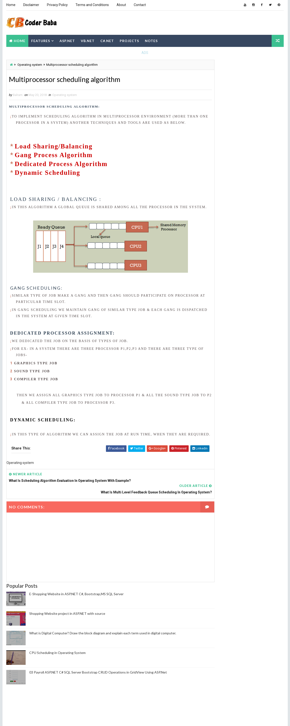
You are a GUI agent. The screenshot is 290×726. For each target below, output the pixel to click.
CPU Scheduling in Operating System (57, 665)
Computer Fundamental (224, 292)
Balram (215, 377)
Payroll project (260, 326)
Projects (129, 39)
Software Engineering (247, 343)
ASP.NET (67, 39)
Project (244, 334)
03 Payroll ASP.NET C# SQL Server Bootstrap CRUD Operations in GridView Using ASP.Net (98, 685)
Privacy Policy (57, 5)
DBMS (211, 309)
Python (212, 343)
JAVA (251, 309)
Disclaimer (31, 5)
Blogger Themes (96, 717)
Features (40, 39)
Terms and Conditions (92, 5)
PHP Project (216, 334)
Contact (140, 5)
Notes (151, 39)
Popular (244, 165)
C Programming (258, 275)
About (121, 5)
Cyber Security (259, 300)
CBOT (228, 283)
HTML (231, 309)
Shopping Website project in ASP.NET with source (67, 626)
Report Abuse (216, 422)
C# (208, 283)
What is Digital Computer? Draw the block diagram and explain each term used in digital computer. (102, 646)
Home (10, 5)
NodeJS (212, 317)
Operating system (29, 64)
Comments (270, 165)
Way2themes (49, 717)
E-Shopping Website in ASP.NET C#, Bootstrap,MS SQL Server (76, 606)
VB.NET (87, 39)
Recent (217, 165)
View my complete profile (223, 384)
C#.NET (107, 39)
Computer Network (221, 300)
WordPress (239, 351)
